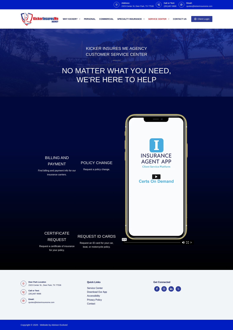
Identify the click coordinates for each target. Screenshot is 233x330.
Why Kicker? (72, 19)
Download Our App (97, 292)
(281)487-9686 (170, 6)
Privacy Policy (94, 300)
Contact (91, 303)
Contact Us (179, 19)
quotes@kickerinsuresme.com (199, 6)
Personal (90, 19)
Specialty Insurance (131, 19)
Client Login (201, 19)
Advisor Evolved (60, 325)
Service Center (159, 19)
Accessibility (93, 296)
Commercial (106, 19)
